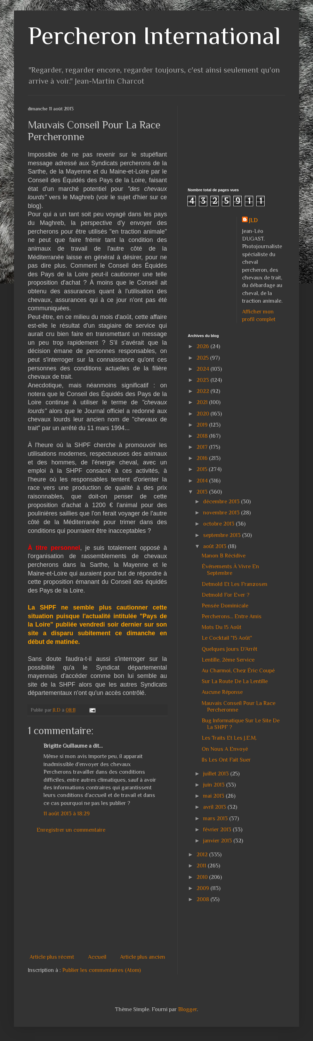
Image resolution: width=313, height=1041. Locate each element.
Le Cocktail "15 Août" (227, 638)
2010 (202, 877)
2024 (203, 369)
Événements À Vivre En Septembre (230, 569)
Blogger (187, 1009)
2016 (202, 458)
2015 (202, 469)
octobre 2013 (219, 524)
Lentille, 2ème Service (228, 660)
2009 (203, 888)
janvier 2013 (218, 841)
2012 (202, 854)
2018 (202, 436)
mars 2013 (216, 818)
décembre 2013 (222, 501)
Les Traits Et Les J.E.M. (229, 738)
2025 (203, 358)
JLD (253, 220)
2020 (203, 414)
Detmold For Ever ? (225, 595)
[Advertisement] (115, 893)
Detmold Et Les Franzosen (234, 584)
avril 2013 (215, 807)
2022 (203, 391)
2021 (202, 402)
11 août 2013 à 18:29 (66, 814)
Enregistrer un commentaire (71, 830)
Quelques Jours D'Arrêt (229, 649)
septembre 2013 (222, 535)
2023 (203, 380)
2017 (202, 447)
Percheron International (154, 36)
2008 (203, 899)
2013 (202, 492)
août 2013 (215, 546)
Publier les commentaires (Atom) (101, 970)
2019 (202, 425)
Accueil (97, 957)
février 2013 (218, 829)
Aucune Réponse (222, 692)
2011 (202, 866)
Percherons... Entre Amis (232, 616)
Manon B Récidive (224, 556)
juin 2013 (214, 785)
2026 (203, 346)
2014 (202, 481)
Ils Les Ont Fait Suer (226, 760)
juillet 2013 (216, 774)
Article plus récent (52, 957)
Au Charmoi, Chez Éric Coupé (238, 671)
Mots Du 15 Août (221, 627)
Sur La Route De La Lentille (235, 681)
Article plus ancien (142, 957)
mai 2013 (214, 796)
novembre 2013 (222, 513)
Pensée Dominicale (225, 606)
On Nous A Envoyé (225, 749)
